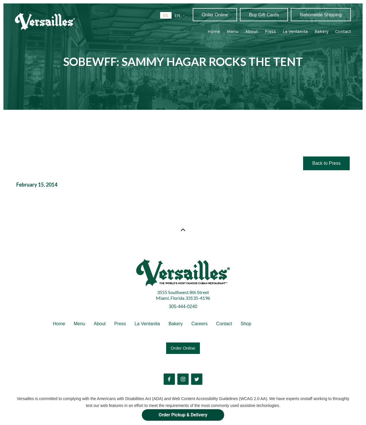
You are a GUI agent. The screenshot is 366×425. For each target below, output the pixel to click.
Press (270, 31)
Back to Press (326, 163)
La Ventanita (295, 31)
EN (177, 15)
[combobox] (166, 15)
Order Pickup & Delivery (183, 415)
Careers (199, 323)
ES (165, 15)
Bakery (321, 31)
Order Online (215, 14)
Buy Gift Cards (264, 14)
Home (214, 31)
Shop (245, 323)
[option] (177, 15)
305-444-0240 (183, 306)
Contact (343, 31)
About (251, 31)
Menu (232, 31)
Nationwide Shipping (321, 14)
